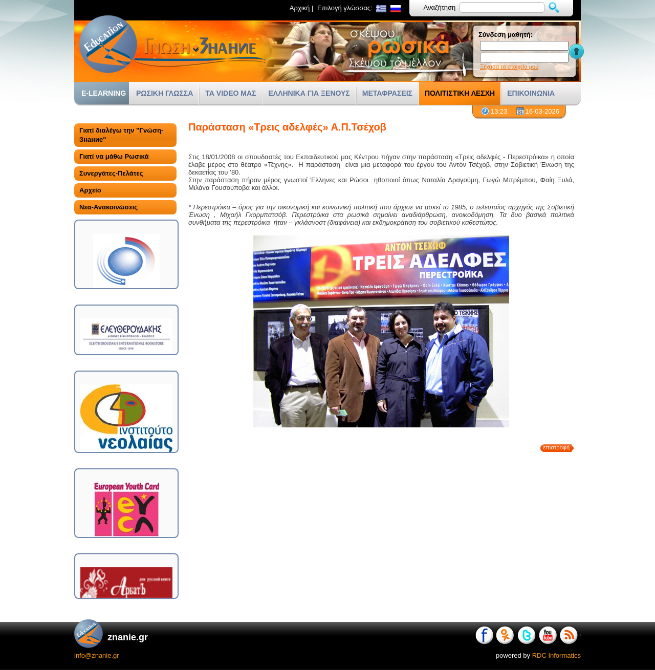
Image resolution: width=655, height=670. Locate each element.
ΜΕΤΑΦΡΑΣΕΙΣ (387, 93)
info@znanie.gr (96, 655)
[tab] (125, 135)
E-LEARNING (103, 93)
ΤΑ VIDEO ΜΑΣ (230, 93)
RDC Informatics (556, 655)
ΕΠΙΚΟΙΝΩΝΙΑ (531, 93)
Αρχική (300, 8)
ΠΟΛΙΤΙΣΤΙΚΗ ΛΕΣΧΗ (460, 93)
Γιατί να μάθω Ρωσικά (113, 156)
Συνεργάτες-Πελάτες (111, 173)
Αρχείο (90, 190)
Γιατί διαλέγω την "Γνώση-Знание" (121, 134)
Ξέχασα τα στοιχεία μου (509, 66)
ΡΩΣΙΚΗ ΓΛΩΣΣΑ (164, 93)
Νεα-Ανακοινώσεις (108, 207)
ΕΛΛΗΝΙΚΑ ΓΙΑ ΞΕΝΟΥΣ (309, 93)
